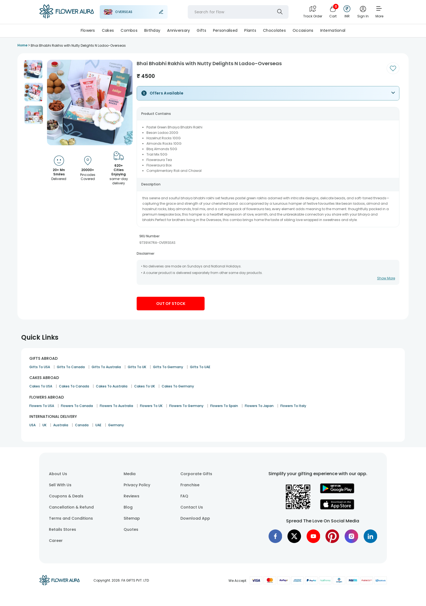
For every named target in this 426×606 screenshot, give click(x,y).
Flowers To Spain (224, 405)
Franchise (189, 485)
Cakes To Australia (111, 386)
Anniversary (178, 30)
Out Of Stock (170, 303)
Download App (195, 518)
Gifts (201, 30)
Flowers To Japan (259, 405)
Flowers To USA (41, 405)
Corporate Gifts (196, 473)
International (333, 30)
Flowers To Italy (293, 405)
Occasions (303, 30)
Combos (129, 30)
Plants (250, 30)
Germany (116, 425)
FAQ (184, 496)
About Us (58, 473)
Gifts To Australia (106, 367)
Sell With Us (60, 485)
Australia (60, 425)
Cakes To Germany (178, 386)
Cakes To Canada (74, 386)
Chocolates (274, 30)
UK (44, 425)
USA (32, 425)
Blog (128, 507)
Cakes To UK (144, 386)
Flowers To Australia (116, 405)
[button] (33, 69)
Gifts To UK (137, 367)
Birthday (152, 30)
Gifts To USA (39, 367)
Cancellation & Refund (71, 507)
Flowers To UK (151, 405)
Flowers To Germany (186, 405)
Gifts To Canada (71, 367)
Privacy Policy (137, 485)
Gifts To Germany (168, 367)
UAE (98, 425)
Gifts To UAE (200, 367)
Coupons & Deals (66, 496)
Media (130, 473)
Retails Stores (62, 529)
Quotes (131, 529)
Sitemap (132, 518)
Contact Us (191, 507)
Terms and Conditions (71, 518)
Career (56, 540)
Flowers (88, 30)
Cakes (108, 30)
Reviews (131, 496)
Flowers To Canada (77, 405)
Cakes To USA (40, 386)
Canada (82, 425)
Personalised (225, 30)
